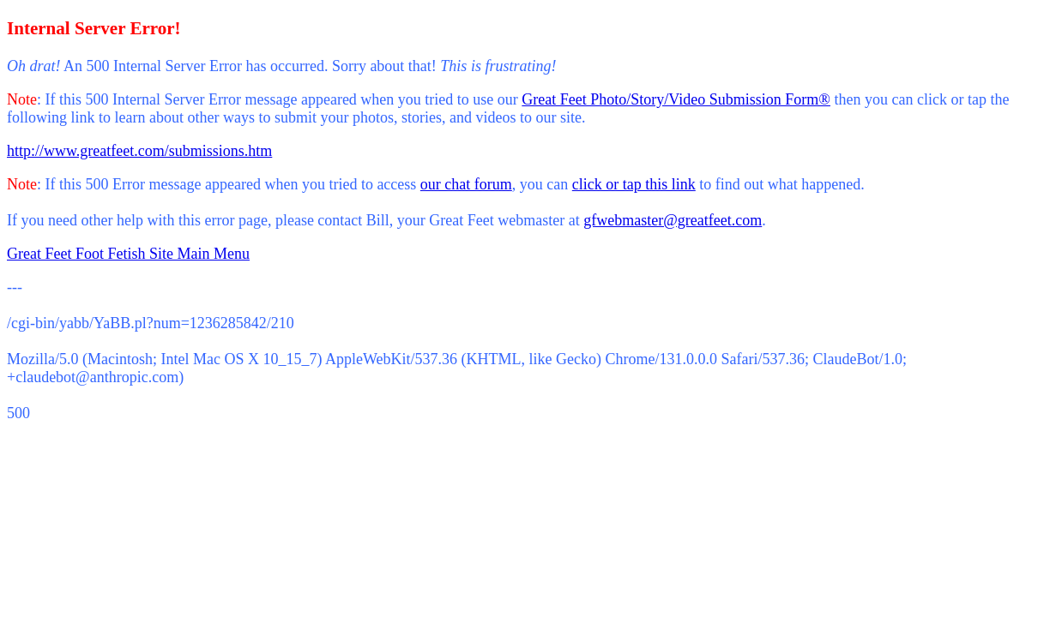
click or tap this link (634, 184)
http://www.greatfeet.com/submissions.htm (139, 150)
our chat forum (466, 184)
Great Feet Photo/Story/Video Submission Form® (676, 99)
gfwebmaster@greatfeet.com (672, 220)
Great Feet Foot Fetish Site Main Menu (128, 253)
